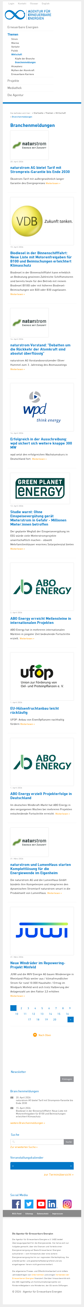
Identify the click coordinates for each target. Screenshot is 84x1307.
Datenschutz (42, 1213)
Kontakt (22, 3)
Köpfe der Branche (25, 58)
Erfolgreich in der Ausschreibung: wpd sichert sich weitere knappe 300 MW (41, 443)
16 (67, 1013)
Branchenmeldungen (25, 62)
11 (25, 1013)
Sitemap (29, 1213)
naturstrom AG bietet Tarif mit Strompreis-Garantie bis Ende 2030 (40, 169)
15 (58, 1013)
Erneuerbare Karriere (22, 74)
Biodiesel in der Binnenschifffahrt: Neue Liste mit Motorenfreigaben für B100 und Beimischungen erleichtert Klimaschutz (41, 259)
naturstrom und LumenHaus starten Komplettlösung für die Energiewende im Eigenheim (40, 868)
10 (16, 1013)
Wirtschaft (16, 54)
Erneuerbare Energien (23, 27)
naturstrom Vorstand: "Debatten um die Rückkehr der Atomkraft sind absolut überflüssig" (40, 349)
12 (33, 1013)
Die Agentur (16, 95)
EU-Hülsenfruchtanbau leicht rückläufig (34, 710)
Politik (14, 50)
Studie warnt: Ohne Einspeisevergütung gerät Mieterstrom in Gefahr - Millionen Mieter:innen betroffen (38, 518)
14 (50, 1013)
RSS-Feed (16, 1213)
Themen (13, 34)
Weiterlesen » (53, 183)
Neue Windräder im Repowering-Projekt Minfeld (37, 965)
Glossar (34, 3)
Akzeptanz (16, 66)
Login (11, 3)
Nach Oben (45, 1035)
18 (37, 1019)
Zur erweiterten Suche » (24, 1147)
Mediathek (15, 88)
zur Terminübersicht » (59, 1174)
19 (46, 1019)
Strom (14, 38)
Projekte (13, 81)
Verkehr (15, 46)
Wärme (15, 42)
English (46, 3)
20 (54, 1019)
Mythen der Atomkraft (22, 70)
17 (29, 1019)
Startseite (38, 113)
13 (42, 1013)
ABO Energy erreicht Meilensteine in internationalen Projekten (40, 620)
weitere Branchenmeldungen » (27, 1122)
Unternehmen (38, 1274)
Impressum (57, 1213)
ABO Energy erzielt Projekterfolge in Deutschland (41, 795)
